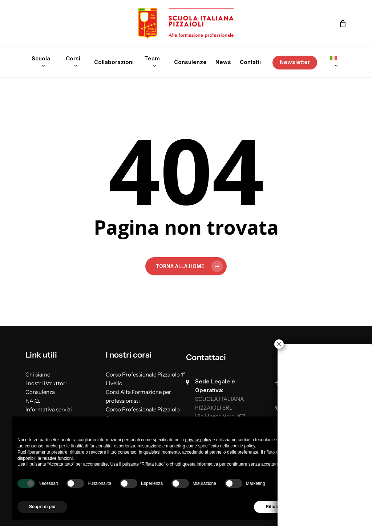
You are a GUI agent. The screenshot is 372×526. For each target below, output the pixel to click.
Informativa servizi (48, 409)
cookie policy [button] (242, 446)
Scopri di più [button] (42, 506)
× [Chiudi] (279, 344)
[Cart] (343, 24)
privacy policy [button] (198, 439)
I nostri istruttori (46, 383)
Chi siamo (37, 374)
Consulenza (40, 391)
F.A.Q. (32, 400)
